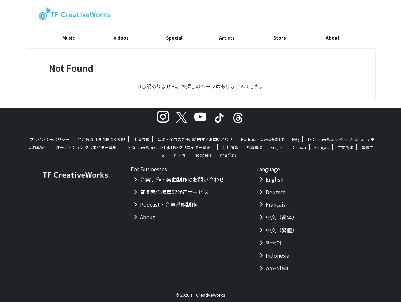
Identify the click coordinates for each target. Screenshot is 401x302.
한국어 (179, 152)
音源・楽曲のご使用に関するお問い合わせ (195, 137)
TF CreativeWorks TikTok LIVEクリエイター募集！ (170, 145)
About (333, 38)
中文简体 (345, 145)
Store (279, 38)
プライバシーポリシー (49, 137)
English (277, 145)
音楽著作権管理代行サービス (174, 190)
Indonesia (203, 152)
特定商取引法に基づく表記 (101, 137)
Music (68, 38)
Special (174, 38)
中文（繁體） (281, 228)
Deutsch (299, 145)
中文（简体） (281, 215)
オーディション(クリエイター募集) (87, 145)
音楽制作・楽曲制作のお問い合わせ (182, 177)
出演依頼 (141, 137)
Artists (227, 38)
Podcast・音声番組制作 (262, 137)
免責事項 (254, 145)
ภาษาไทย (228, 152)
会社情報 (230, 145)
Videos (121, 38)
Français (321, 145)
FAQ (295, 137)
